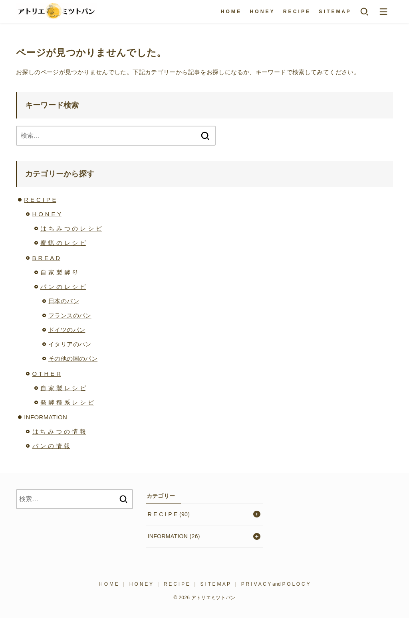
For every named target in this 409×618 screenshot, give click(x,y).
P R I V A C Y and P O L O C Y (275, 584)
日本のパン (63, 301)
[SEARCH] (364, 12)
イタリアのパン (69, 344)
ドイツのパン (66, 329)
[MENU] (383, 12)
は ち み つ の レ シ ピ (71, 228)
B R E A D (46, 258)
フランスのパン (69, 315)
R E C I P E (296, 11)
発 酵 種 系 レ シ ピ (67, 402)
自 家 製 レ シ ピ (63, 388)
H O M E (230, 11)
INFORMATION (45, 417)
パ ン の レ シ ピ (63, 286)
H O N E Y (261, 11)
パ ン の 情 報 (51, 445)
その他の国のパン (72, 358)
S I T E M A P (334, 11)
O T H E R (46, 373)
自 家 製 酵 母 (59, 272)
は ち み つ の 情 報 (59, 431)
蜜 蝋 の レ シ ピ (63, 242)
